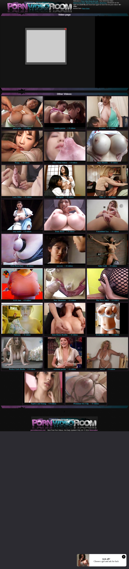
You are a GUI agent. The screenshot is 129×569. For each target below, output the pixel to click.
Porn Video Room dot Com (89, 1)
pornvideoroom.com (38, 430)
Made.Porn (103, 2)
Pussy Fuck (85, 8)
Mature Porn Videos (92, 2)
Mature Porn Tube (79, 2)
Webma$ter (93, 430)
